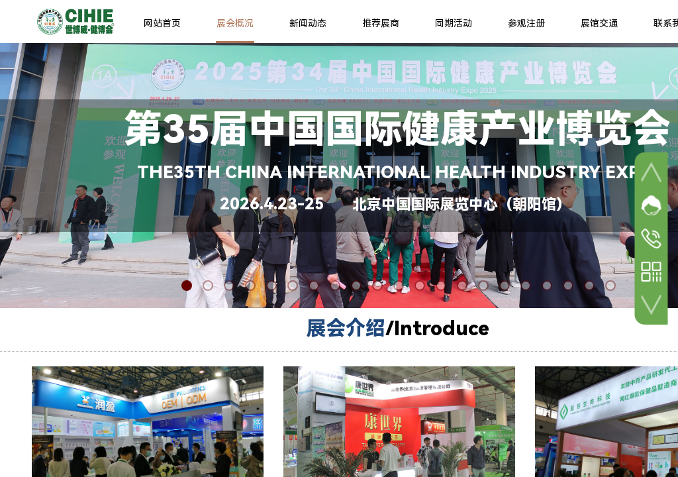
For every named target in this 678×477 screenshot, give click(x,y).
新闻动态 (307, 23)
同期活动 (453, 23)
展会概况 (235, 23)
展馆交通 (599, 23)
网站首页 (162, 23)
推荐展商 (380, 23)
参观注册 (526, 23)
